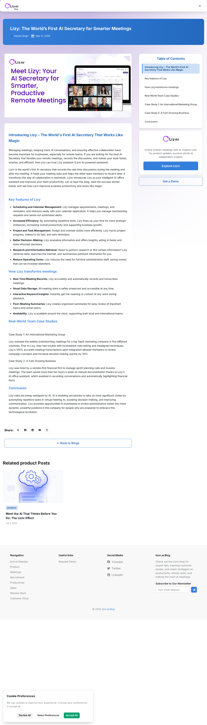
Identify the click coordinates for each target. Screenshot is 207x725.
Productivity (17, 688)
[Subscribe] (194, 695)
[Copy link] (47, 535)
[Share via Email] (40, 535)
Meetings (15, 677)
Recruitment (17, 682)
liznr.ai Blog (108, 714)
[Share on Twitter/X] (18, 535)
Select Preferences (48, 715)
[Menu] (200, 6)
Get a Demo (171, 181)
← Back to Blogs (68, 548)
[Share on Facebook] (25, 535)
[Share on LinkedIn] (32, 535)
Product (15, 672)
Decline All (25, 715)
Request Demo (67, 666)
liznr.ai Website (19, 666)
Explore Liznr (171, 166)
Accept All (72, 715)
